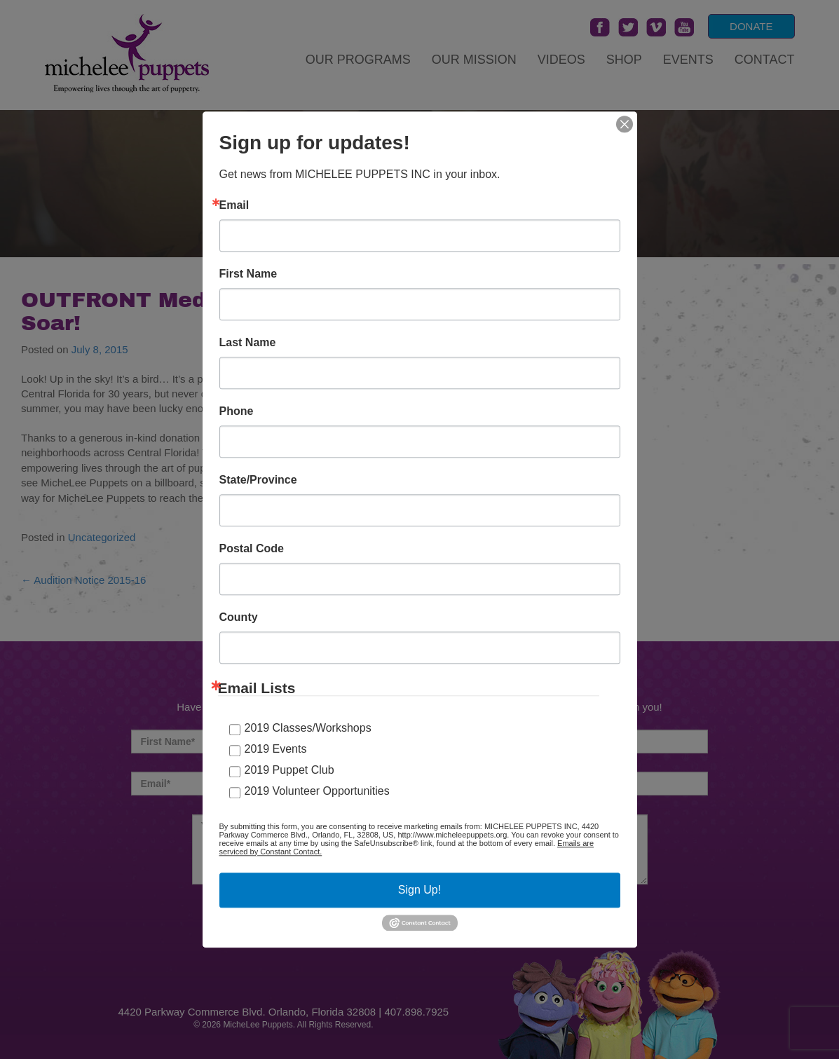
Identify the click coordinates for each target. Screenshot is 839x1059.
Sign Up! (419, 890)
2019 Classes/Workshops (308, 728)
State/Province (258, 480)
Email (234, 205)
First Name (248, 274)
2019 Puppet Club (289, 770)
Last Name (247, 342)
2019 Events (276, 749)
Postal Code (251, 548)
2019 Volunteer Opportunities (317, 791)
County (238, 617)
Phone (236, 411)
